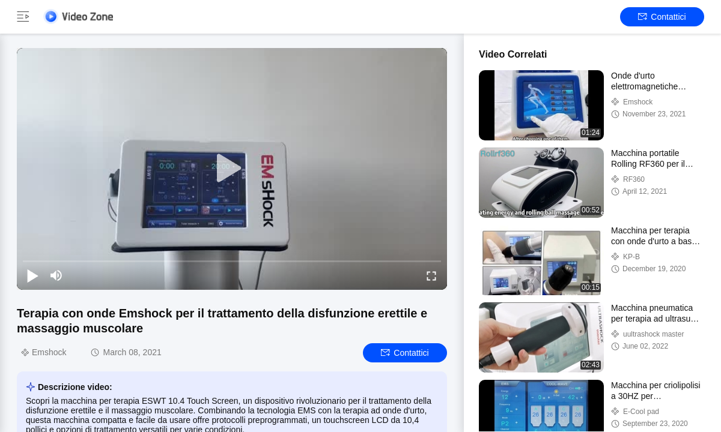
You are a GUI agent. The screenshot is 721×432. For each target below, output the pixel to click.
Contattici (662, 17)
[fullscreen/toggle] (431, 275)
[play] (232, 169)
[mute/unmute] (56, 275)
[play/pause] (32, 275)
